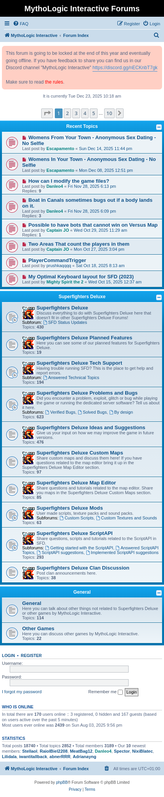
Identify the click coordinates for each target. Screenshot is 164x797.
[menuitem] (20, 23)
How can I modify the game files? (68, 181)
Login (8, 655)
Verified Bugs (60, 412)
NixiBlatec (142, 751)
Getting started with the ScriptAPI (79, 547)
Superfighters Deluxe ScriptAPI (75, 533)
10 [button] (109, 113)
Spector (122, 751)
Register (31, 655)
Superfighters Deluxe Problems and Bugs (87, 393)
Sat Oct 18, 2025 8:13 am (100, 265)
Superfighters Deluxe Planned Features (84, 338)
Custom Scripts (76, 518)
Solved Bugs (92, 412)
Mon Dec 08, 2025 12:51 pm (106, 170)
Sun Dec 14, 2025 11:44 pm (105, 148)
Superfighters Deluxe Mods (70, 508)
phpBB (62, 782)
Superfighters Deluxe (82, 296)
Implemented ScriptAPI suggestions (122, 552)
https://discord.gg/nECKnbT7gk (124, 67)
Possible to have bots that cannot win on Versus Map (93, 225)
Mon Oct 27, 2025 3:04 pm (99, 249)
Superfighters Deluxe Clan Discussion (83, 568)
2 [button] (67, 113)
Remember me (105, 692)
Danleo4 (54, 186)
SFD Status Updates (65, 322)
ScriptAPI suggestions (60, 552)
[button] (47, 113)
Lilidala (9, 756)
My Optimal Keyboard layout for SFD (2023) (81, 277)
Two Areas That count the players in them (78, 244)
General (82, 592)
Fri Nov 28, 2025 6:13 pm (92, 186)
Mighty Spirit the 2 (64, 282)
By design (121, 412)
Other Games (38, 628)
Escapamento (60, 148)
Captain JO (57, 230)
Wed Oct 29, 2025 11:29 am (100, 230)
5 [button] (93, 113)
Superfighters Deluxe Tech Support (79, 363)
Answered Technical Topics (71, 377)
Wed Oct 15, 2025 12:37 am (114, 282)
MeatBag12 (81, 751)
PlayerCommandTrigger (57, 260)
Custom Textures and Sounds (126, 518)
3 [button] (76, 113)
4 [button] (85, 113)
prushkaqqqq (58, 265)
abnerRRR (59, 756)
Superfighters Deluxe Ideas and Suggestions (91, 427)
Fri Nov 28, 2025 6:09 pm (92, 211)
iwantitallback (33, 756)
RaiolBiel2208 (54, 751)
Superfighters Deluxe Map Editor (76, 483)
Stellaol (29, 751)
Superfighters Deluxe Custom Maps (80, 453)
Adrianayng (84, 756)
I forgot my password (22, 691)
